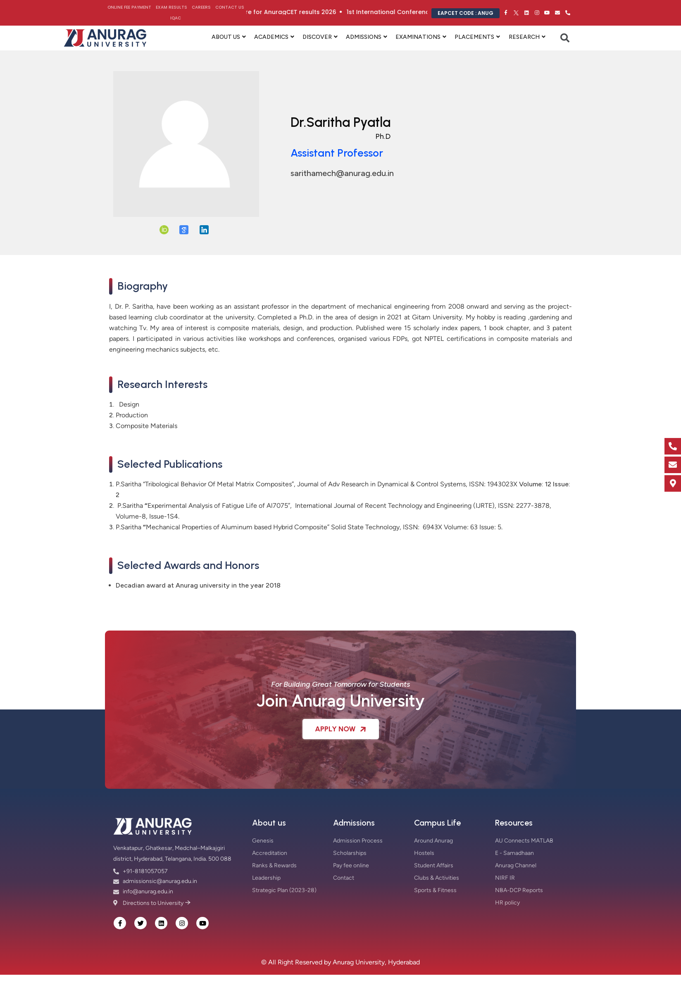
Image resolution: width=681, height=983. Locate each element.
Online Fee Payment (129, 7)
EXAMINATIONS (418, 36)
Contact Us (229, 7)
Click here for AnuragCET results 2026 (296, 12)
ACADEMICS (271, 36)
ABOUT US (226, 36)
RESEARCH (524, 36)
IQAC (175, 18)
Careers (201, 7)
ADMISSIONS (363, 36)
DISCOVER (317, 36)
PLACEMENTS (474, 36)
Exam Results (171, 7)
